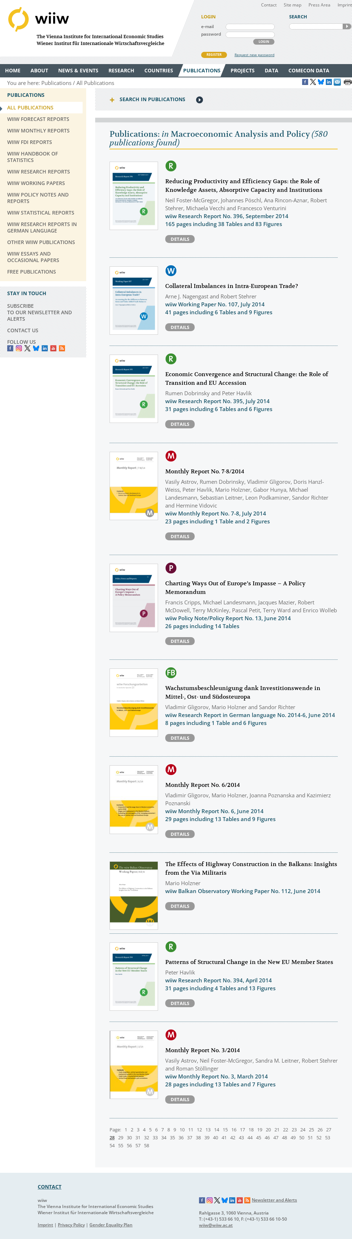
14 (216, 1129)
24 (302, 1129)
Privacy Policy (71, 1225)
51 (310, 1137)
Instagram (210, 1200)
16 (233, 1129)
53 (327, 1137)
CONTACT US (22, 330)
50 (301, 1137)
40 (215, 1137)
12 (199, 1129)
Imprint (345, 5)
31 (137, 1137)
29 (120, 1137)
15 (225, 1129)
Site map (292, 5)
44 (250, 1137)
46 (267, 1137)
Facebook (10, 348)
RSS (62, 348)
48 (284, 1137)
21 (276, 1129)
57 (137, 1145)
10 (182, 1129)
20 (268, 1129)
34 (163, 1137)
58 (146, 1145)
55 (120, 1145)
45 (258, 1137)
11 (190, 1129)
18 (251, 1129)
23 (294, 1129)
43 (241, 1137)
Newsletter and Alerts (274, 1200)
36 (181, 1137)
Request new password (254, 54)
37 (189, 1137)
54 (112, 1145)
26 (320, 1129)
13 (207, 1129)
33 (155, 1137)
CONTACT (49, 1186)
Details (180, 239)
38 (198, 1137)
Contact (269, 5)
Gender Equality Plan (111, 1225)
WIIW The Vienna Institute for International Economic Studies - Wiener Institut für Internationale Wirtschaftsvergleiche (97, 28)
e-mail (207, 26)
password (211, 34)
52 (318, 1137)
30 (129, 1137)
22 (285, 1129)
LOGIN (264, 41)
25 (311, 1129)
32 (146, 1137)
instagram (19, 348)
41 (224, 1137)
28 (112, 1137)
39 (206, 1137)
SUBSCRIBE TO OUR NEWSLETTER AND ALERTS (39, 312)
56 (129, 1145)
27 (328, 1129)
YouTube (53, 348)
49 (293, 1137)
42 (232, 1137)
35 (172, 1137)
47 (275, 1137)
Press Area (319, 5)
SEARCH (347, 26)
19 (259, 1129)
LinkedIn (45, 348)
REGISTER (214, 54)
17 (242, 1129)
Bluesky (36, 348)
